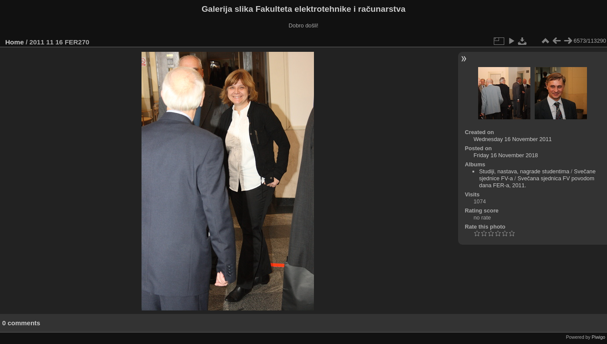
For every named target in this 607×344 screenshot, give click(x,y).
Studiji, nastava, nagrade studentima (524, 171)
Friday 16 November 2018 (505, 155)
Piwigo (598, 337)
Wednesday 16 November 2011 (512, 139)
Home (14, 42)
